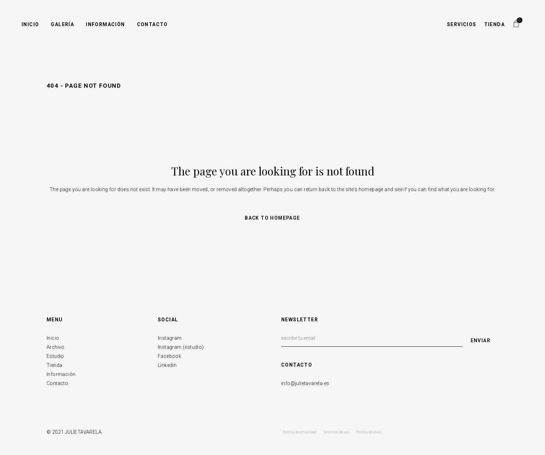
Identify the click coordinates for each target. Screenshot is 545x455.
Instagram (170, 338)
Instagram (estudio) (181, 347)
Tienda (54, 365)
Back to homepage (272, 218)
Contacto (57, 383)
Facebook (169, 356)
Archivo (56, 347)
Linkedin (167, 365)
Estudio (55, 356)
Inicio (53, 338)
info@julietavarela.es (305, 383)
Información (61, 374)
